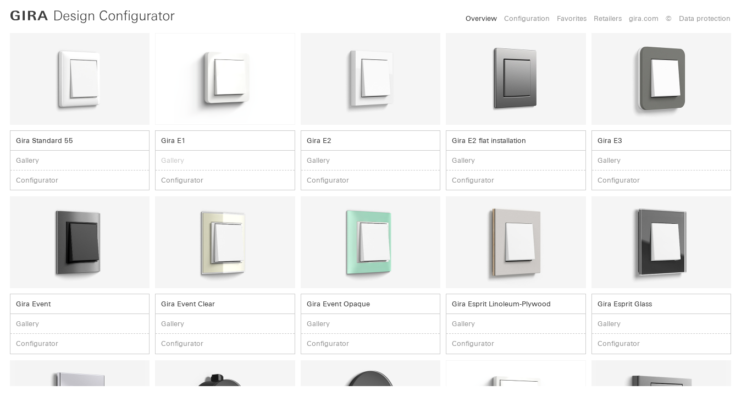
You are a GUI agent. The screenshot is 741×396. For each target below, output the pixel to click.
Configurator (37, 180)
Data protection (705, 18)
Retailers (608, 18)
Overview (481, 18)
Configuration (527, 18)
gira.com (644, 18)
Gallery (27, 160)
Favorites (572, 18)
